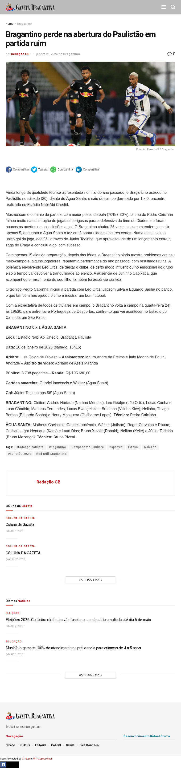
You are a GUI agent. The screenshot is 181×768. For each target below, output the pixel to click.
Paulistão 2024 (19, 453)
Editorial (40, 745)
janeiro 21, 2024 (47, 54)
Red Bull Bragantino (51, 453)
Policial (56, 745)
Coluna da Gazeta (20, 518)
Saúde (70, 745)
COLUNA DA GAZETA (23, 553)
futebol (133, 447)
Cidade (10, 745)
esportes (116, 447)
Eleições (13, 613)
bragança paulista (30, 447)
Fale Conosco (89, 745)
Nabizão (150, 447)
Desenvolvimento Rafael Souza (146, 736)
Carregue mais (90, 579)
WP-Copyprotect (42, 758)
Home (9, 23)
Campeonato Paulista (87, 447)
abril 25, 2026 (15, 559)
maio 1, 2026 (14, 531)
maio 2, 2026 (14, 626)
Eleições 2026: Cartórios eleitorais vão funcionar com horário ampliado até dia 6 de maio (78, 620)
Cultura (25, 745)
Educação (14, 641)
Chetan (26, 758)
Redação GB (20, 54)
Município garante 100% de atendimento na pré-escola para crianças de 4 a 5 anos (73, 648)
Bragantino (24, 23)
